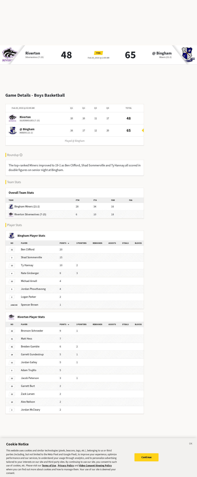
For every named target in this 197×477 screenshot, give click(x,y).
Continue (146, 459)
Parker (28, 294)
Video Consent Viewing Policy (95, 467)
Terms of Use (49, 467)
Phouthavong (33, 286)
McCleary (30, 406)
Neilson (28, 399)
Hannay (27, 262)
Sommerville (31, 254)
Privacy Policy (66, 467)
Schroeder (32, 327)
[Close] (191, 446)
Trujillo (28, 367)
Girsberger (30, 270)
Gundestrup (32, 351)
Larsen (28, 391)
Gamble (30, 343)
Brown (29, 301)
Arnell (29, 278)
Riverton (32, 53)
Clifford (27, 246)
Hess (26, 335)
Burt (28, 383)
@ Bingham (162, 53)
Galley (29, 359)
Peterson (30, 375)
